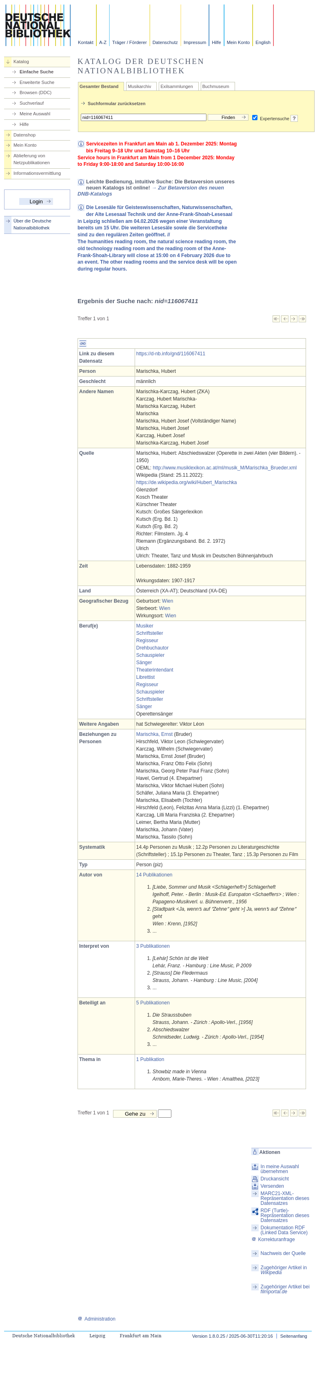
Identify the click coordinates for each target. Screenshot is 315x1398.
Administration (96, 1319)
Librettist (145, 677)
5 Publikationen (153, 1003)
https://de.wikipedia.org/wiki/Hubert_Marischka (186, 482)
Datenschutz (165, 42)
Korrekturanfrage (273, 1239)
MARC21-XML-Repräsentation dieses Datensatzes (285, 1198)
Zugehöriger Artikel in (284, 1270)
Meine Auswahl (35, 113)
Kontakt (85, 42)
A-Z (102, 42)
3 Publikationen (153, 946)
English (263, 42)
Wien (167, 601)
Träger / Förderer (129, 42)
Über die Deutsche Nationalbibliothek (32, 224)
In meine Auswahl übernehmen (280, 1169)
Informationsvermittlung (37, 173)
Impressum (195, 42)
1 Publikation (150, 1059)
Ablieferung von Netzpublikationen (31, 159)
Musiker (144, 626)
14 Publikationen (154, 875)
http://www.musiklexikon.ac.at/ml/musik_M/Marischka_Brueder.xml (225, 468)
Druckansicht (275, 1179)
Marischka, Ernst (154, 734)
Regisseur (147, 640)
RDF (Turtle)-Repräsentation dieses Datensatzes (285, 1215)
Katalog (21, 61)
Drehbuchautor (152, 648)
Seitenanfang (293, 1336)
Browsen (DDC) (35, 92)
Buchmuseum (215, 86)
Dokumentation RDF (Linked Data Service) (284, 1230)
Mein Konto (238, 42)
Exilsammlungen (176, 86)
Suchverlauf (32, 103)
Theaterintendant (154, 670)
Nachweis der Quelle (283, 1253)
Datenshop (24, 134)
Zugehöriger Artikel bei (285, 1289)
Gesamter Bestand (99, 86)
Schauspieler (150, 655)
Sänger (144, 662)
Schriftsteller (149, 633)
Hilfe (216, 42)
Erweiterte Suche (37, 82)
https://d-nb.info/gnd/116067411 (170, 354)
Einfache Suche (36, 71)
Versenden (272, 1186)
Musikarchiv (139, 86)
